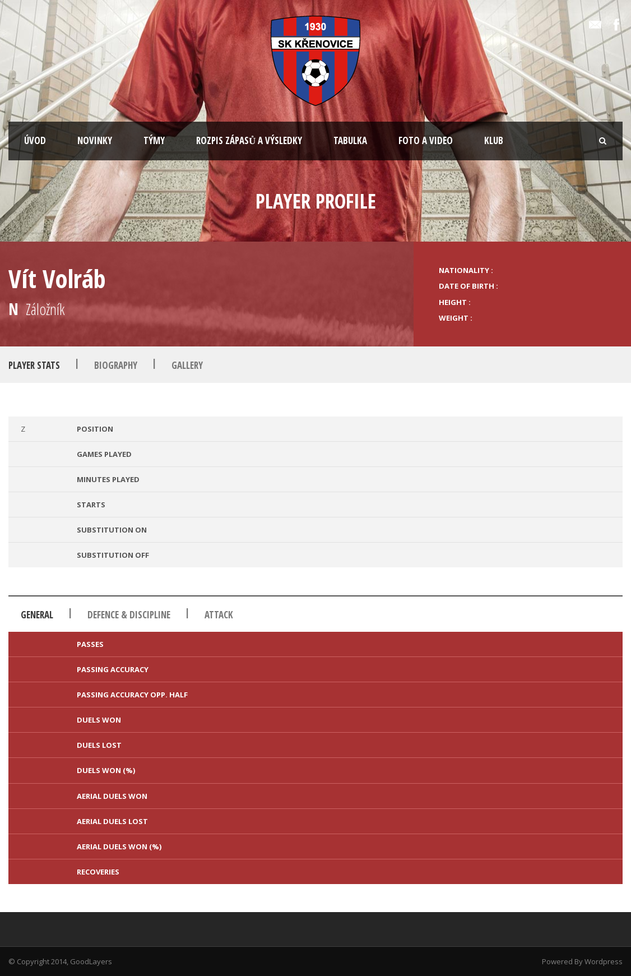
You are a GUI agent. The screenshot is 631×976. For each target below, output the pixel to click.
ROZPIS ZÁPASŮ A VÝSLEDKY (249, 140)
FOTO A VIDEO (425, 140)
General (37, 614)
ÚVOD (35, 140)
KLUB (493, 140)
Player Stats (34, 365)
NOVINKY (94, 140)
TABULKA (350, 140)
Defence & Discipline (128, 614)
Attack (219, 614)
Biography (115, 365)
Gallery (187, 365)
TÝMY (154, 140)
